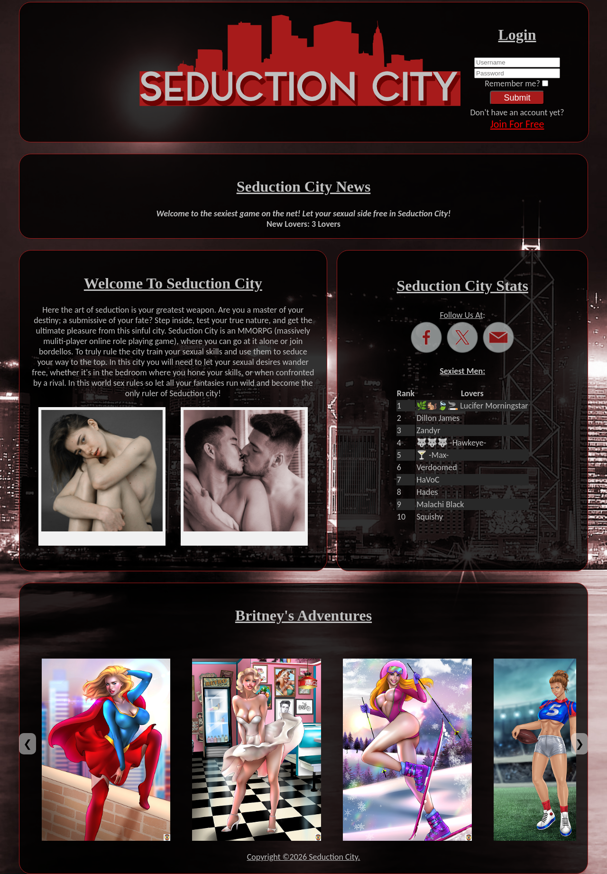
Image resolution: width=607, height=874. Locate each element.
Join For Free (517, 124)
